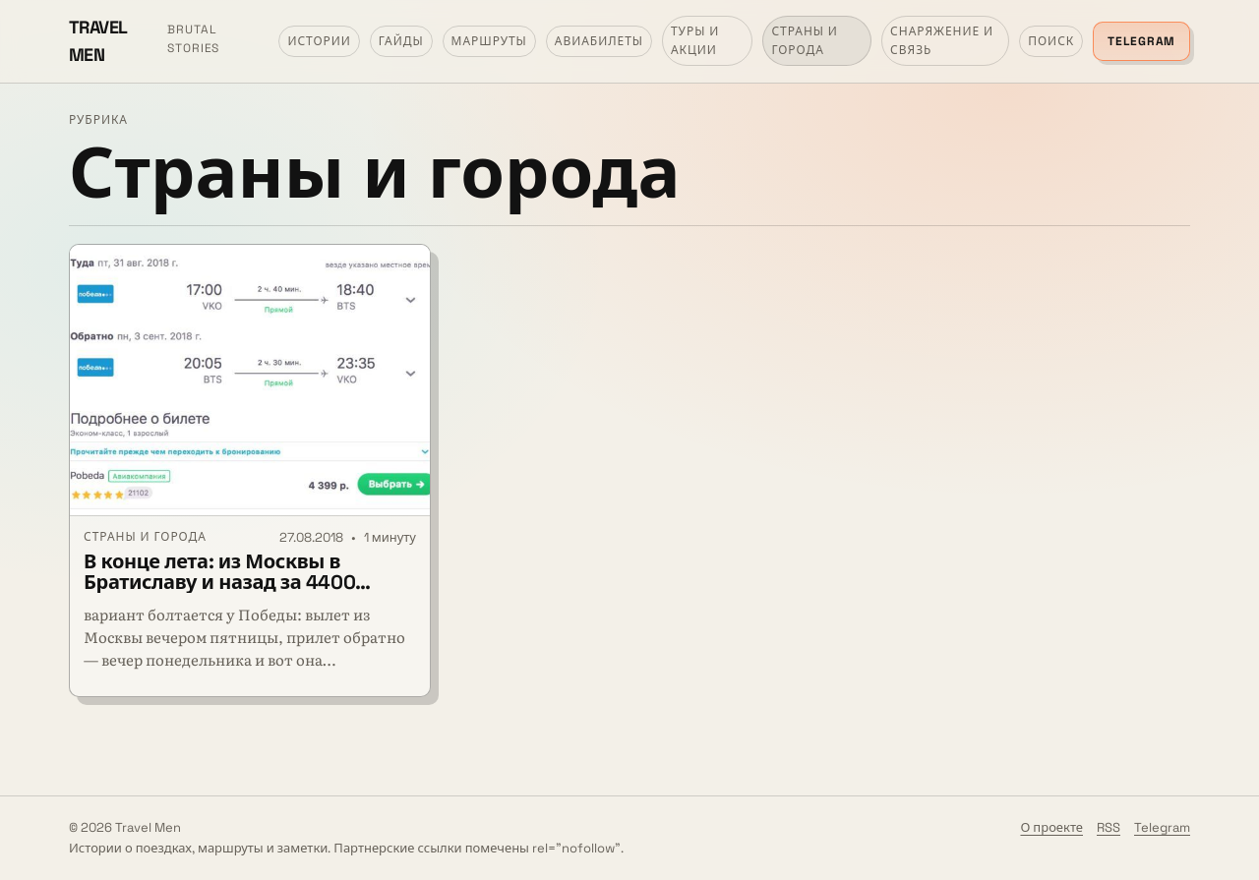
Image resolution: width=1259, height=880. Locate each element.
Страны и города (804, 41)
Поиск (1051, 41)
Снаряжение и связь (941, 41)
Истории (318, 41)
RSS (1108, 827)
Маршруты (489, 41)
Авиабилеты (599, 41)
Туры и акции (695, 41)
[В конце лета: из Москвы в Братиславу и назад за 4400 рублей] (250, 380)
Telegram (1141, 41)
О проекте (1051, 827)
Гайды (401, 41)
